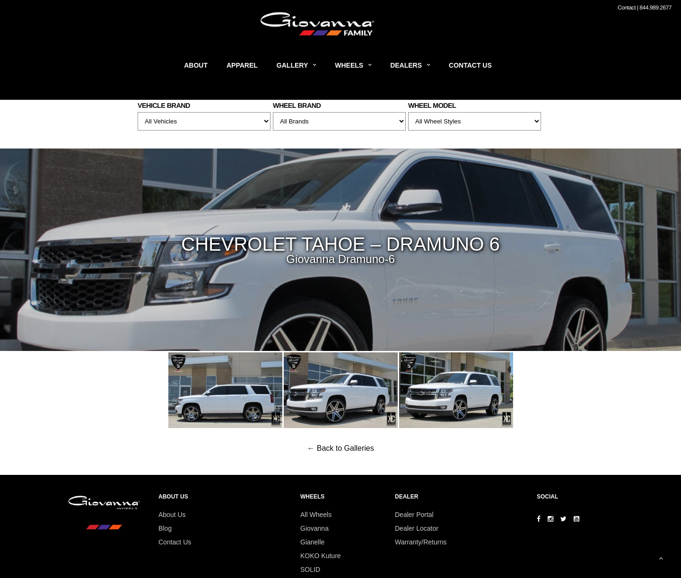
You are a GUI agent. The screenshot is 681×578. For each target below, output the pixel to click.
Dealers (406, 65)
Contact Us (470, 65)
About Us (172, 514)
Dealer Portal (414, 514)
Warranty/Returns (420, 542)
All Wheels (316, 514)
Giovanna (314, 528)
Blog (165, 528)
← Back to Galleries (340, 448)
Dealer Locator (416, 528)
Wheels (349, 65)
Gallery (292, 65)
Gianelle (312, 542)
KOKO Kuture (320, 556)
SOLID (310, 569)
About (196, 65)
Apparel (242, 65)
